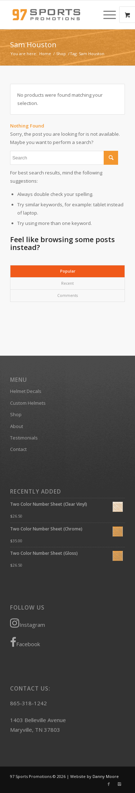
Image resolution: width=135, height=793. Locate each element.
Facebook (25, 642)
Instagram (27, 622)
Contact (18, 449)
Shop (61, 53)
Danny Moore (106, 776)
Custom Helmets (28, 403)
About (16, 426)
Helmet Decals (25, 391)
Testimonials (24, 437)
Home (45, 53)
